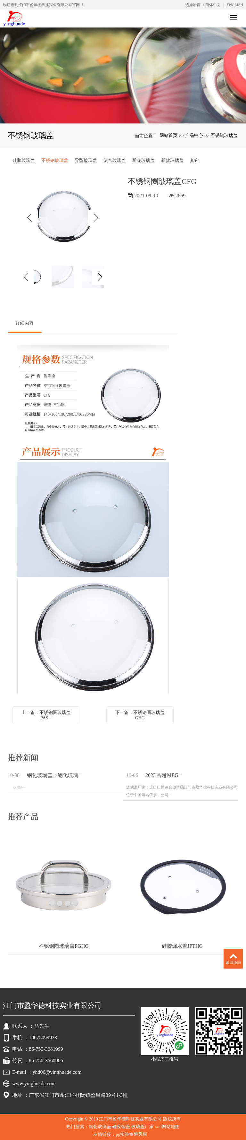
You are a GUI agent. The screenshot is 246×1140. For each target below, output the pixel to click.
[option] (63, 217)
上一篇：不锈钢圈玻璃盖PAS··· (46, 715)
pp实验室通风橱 (132, 1134)
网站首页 (168, 135)
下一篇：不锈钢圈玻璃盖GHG (140, 715)
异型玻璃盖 (86, 160)
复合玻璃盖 (114, 160)
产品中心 (194, 135)
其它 (194, 160)
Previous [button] (30, 218)
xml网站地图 (167, 1126)
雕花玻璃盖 (143, 160)
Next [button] (96, 218)
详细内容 (25, 323)
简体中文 (213, 5)
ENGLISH (235, 5)
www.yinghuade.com (34, 1083)
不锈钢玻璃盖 (224, 135)
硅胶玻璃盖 (23, 160)
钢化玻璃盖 (100, 1126)
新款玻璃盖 (172, 160)
